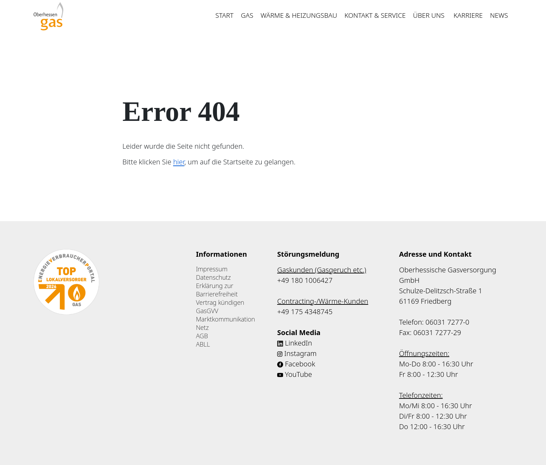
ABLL (203, 344)
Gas (247, 15)
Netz (202, 327)
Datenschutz (213, 277)
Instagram (300, 353)
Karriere (468, 15)
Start (225, 15)
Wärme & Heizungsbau (298, 15)
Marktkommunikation (225, 319)
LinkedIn (298, 343)
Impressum (212, 269)
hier (178, 161)
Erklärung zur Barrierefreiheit (217, 289)
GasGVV (207, 311)
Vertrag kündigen (220, 302)
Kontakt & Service (375, 15)
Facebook (300, 364)
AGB (202, 336)
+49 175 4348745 (305, 311)
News (499, 15)
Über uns (429, 15)
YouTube (298, 374)
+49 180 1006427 (305, 280)
